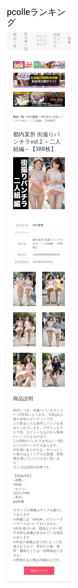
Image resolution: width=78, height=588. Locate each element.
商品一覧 (15, 40)
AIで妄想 (32, 116)
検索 (69, 40)
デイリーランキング (41, 40)
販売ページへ (39, 570)
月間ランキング (56, 40)
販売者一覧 (26, 41)
